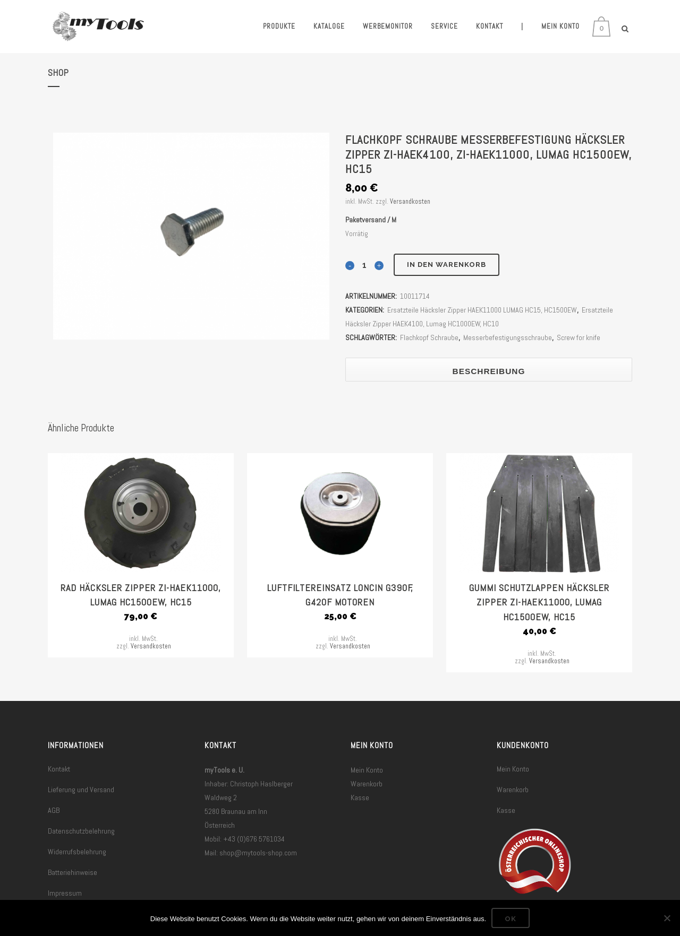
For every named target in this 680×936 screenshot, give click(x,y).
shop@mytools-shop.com (258, 852)
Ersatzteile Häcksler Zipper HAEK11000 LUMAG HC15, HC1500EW (482, 310)
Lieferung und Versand (81, 789)
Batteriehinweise (72, 872)
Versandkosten (410, 201)
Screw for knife (578, 337)
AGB (54, 810)
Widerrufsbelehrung (77, 851)
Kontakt (59, 769)
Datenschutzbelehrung (81, 831)
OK (510, 919)
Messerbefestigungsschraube (507, 337)
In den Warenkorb (446, 264)
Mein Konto (367, 770)
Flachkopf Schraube (429, 337)
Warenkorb (366, 783)
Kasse (360, 797)
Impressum (65, 893)
